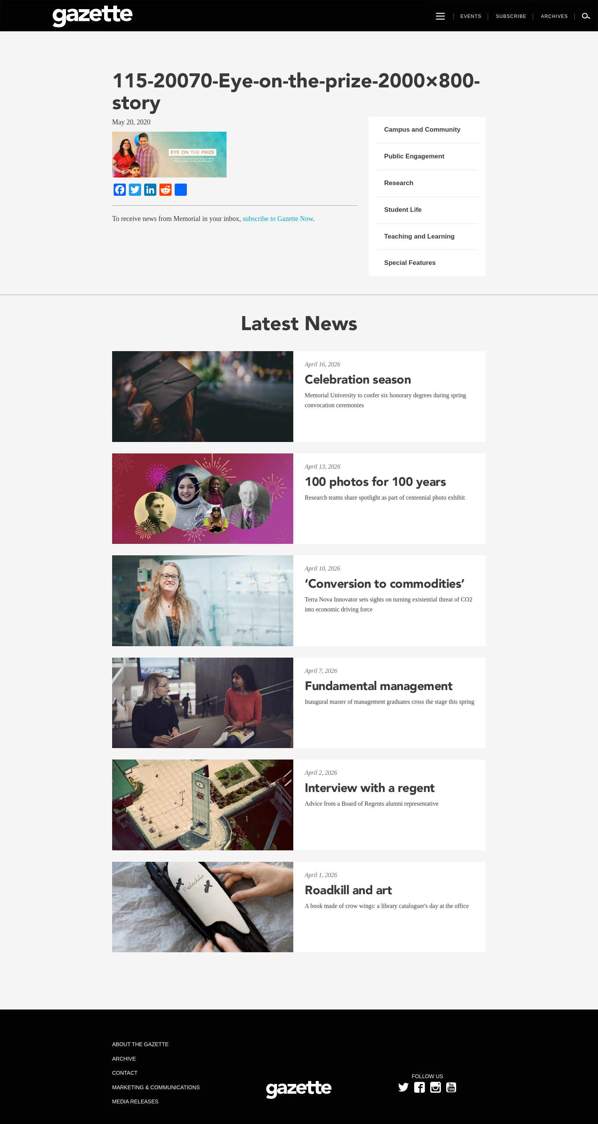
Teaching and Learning (419, 236)
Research (398, 183)
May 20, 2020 (131, 122)
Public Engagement (414, 156)
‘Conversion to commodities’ (385, 583)
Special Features (410, 262)
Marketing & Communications (156, 1087)
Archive (124, 1059)
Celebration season (358, 379)
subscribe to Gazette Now (278, 219)
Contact (125, 1073)
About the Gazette (140, 1044)
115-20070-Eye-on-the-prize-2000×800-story (296, 91)
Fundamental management (378, 686)
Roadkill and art (348, 890)
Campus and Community (422, 129)
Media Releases (135, 1101)
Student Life (402, 209)
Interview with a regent (370, 787)
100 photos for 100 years (375, 481)
